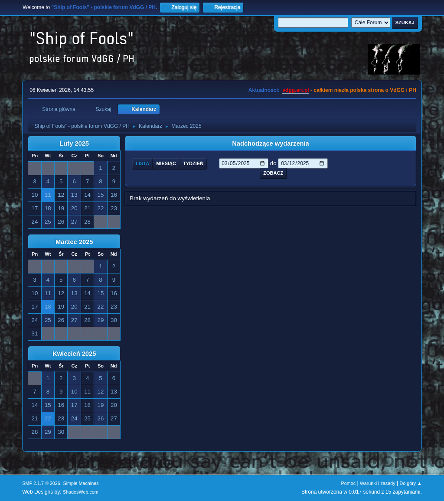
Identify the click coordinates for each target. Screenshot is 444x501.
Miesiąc (166, 163)
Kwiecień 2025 (74, 353)
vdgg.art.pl (295, 90)
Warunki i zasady (377, 483)
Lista (142, 163)
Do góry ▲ (410, 483)
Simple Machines (81, 483)
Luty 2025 (74, 143)
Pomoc (348, 483)
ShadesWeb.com (80, 491)
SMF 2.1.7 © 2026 (41, 483)
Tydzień (193, 163)
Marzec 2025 (74, 241)
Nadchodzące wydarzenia (270, 143)
